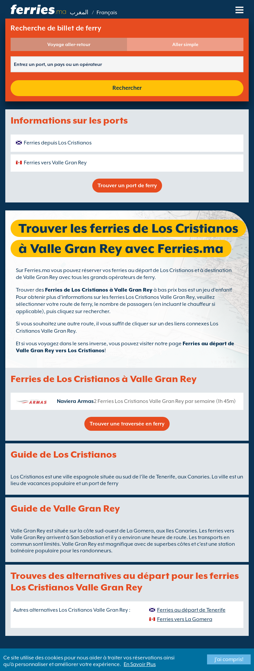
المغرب (79, 13)
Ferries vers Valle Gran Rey (55, 163)
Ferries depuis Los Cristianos (58, 143)
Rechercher (127, 88)
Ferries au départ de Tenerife (191, 610)
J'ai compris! (229, 659)
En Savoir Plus (140, 664)
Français (107, 13)
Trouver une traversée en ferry (127, 424)
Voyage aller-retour (68, 44)
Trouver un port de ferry (127, 186)
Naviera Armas (75, 401)
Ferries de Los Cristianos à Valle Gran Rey (98, 290)
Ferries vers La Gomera (184, 619)
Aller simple (185, 44)
